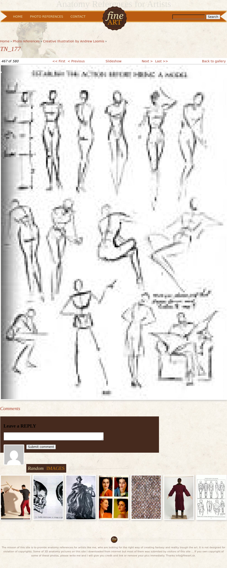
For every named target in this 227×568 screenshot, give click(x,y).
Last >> (161, 61)
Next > (147, 61)
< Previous (76, 61)
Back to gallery (214, 61)
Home (5, 41)
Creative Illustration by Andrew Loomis (73, 41)
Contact (78, 16)
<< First (58, 61)
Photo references (26, 41)
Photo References (46, 16)
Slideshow (114, 61)
